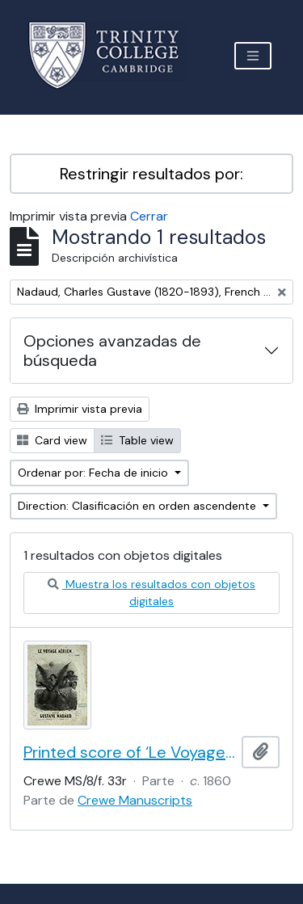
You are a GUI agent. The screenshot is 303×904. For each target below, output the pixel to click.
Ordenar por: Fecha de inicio (94, 472)
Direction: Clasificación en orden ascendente (138, 505)
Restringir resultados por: (151, 173)
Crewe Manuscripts (135, 800)
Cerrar (149, 216)
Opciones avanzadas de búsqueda (112, 350)
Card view (52, 440)
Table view (137, 440)
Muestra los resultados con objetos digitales (151, 592)
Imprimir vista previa (79, 409)
